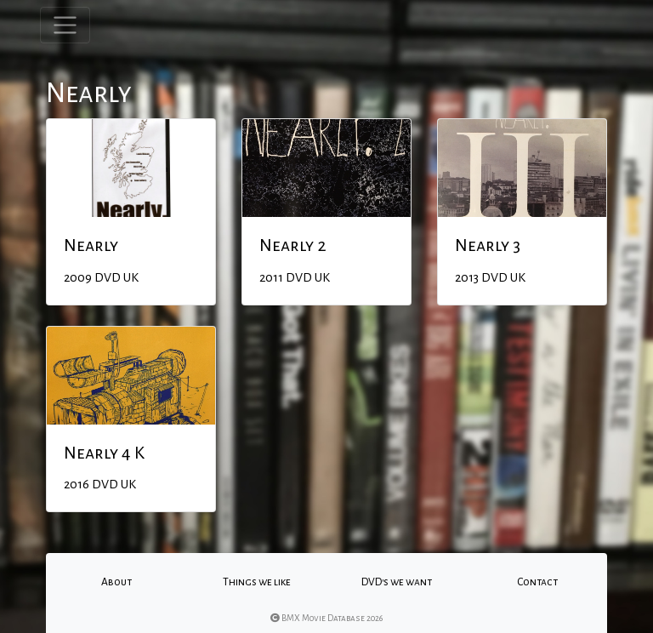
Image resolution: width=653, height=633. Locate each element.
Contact (537, 582)
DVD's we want (396, 582)
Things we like (257, 582)
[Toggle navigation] (65, 25)
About (116, 582)
